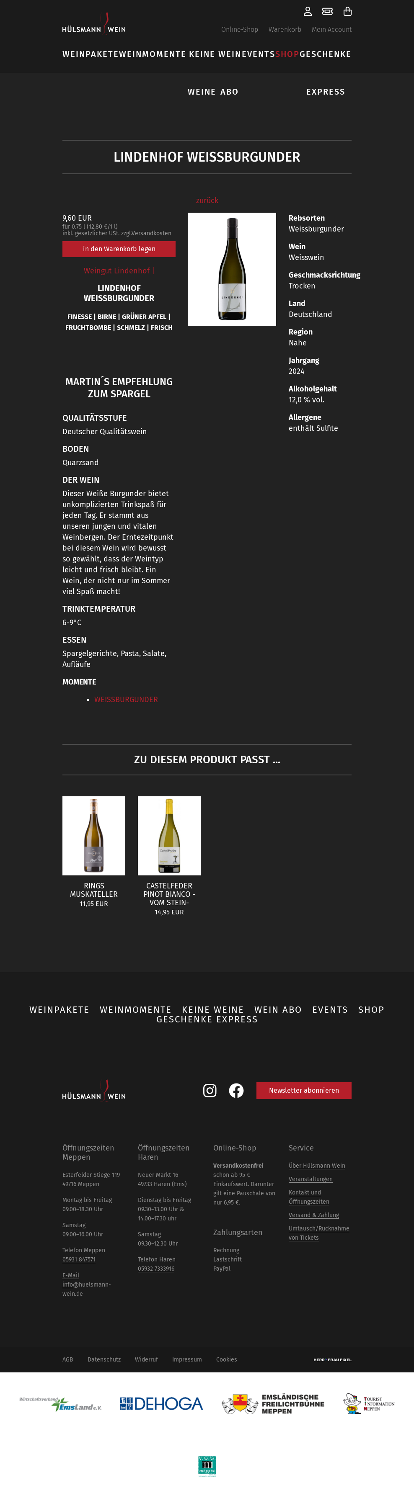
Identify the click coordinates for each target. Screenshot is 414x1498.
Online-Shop (239, 29)
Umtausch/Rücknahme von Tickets (319, 1233)
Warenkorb (285, 29)
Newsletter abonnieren (304, 1090)
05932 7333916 (156, 1268)
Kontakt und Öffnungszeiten (309, 1197)
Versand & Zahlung (314, 1215)
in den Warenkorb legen (119, 249)
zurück (207, 200)
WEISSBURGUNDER (126, 699)
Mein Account (332, 29)
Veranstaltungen (311, 1179)
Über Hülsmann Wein (317, 1165)
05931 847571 (79, 1259)
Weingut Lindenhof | (119, 270)
